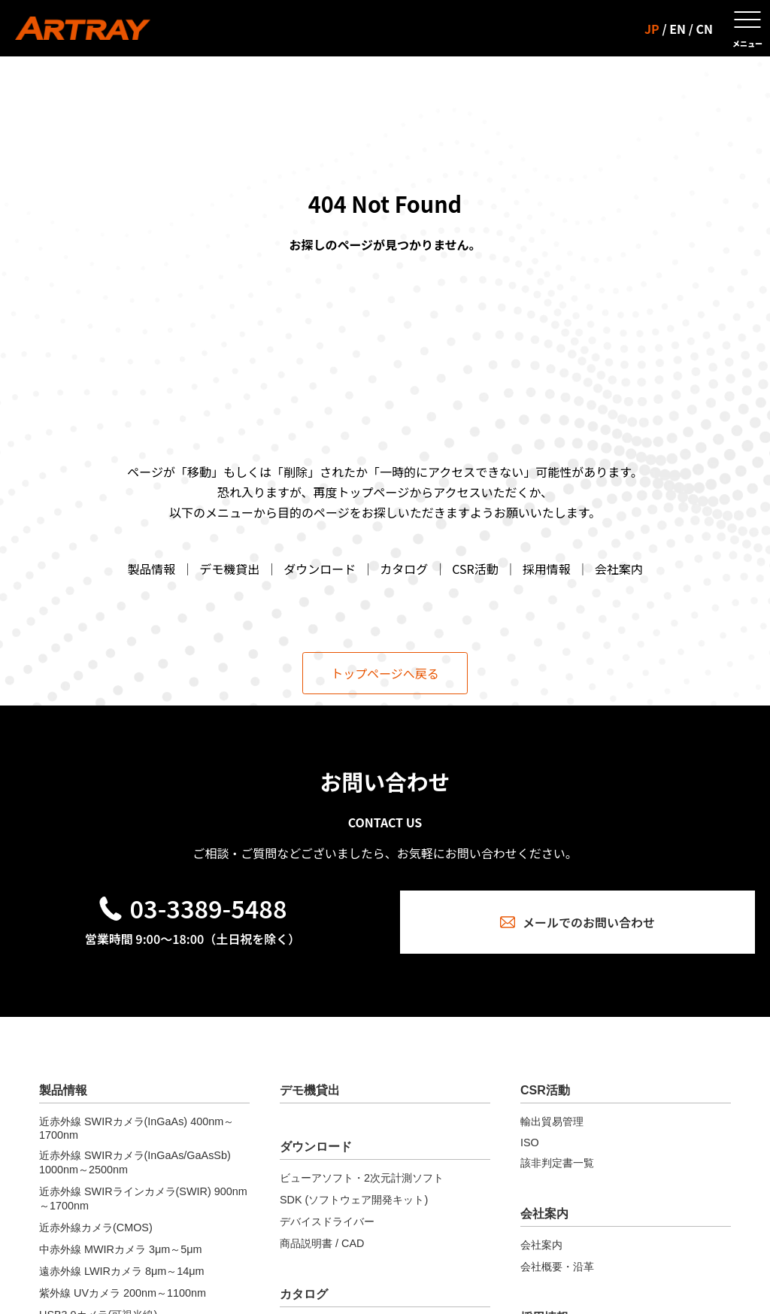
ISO (529, 1142)
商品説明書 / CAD (322, 1243)
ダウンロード (319, 569)
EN (677, 29)
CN (704, 29)
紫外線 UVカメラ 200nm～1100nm (122, 1293)
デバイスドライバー (327, 1221)
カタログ (404, 569)
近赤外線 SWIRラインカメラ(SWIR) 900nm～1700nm (143, 1198)
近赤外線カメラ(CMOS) (96, 1227)
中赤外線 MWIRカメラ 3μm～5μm (120, 1249)
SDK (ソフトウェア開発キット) (354, 1200)
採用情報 (547, 569)
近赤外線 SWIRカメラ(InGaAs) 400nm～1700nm (136, 1128)
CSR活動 (475, 569)
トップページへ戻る (385, 673)
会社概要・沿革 (557, 1267)
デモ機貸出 (229, 569)
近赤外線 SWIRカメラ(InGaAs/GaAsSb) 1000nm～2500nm (135, 1162)
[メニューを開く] (747, 28)
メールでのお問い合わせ (577, 922)
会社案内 (619, 569)
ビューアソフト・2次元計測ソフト (362, 1178)
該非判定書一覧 (557, 1163)
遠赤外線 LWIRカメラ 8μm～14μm (121, 1271)
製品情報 (151, 569)
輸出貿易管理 (552, 1121)
